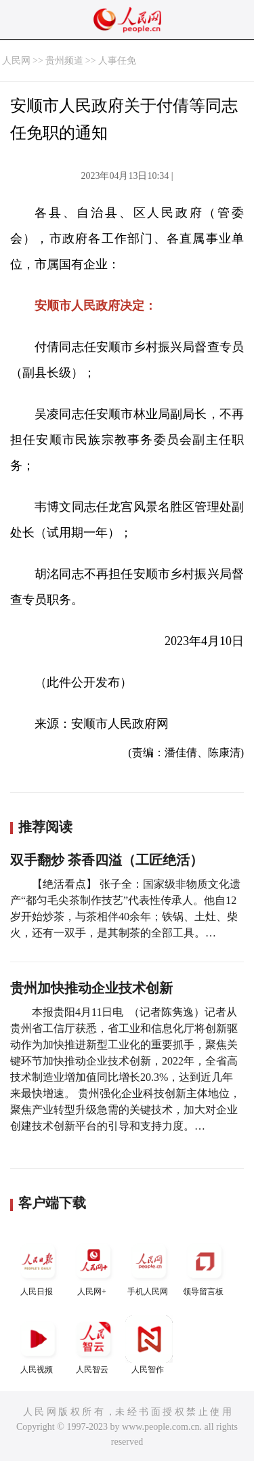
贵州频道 (64, 61)
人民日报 (38, 1266)
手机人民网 (149, 1266)
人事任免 (117, 61)
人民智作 (149, 1344)
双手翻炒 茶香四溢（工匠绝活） (106, 859)
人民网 (16, 61)
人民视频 (38, 1344)
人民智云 (93, 1344)
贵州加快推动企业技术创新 (91, 988)
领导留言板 (204, 1266)
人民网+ (93, 1266)
